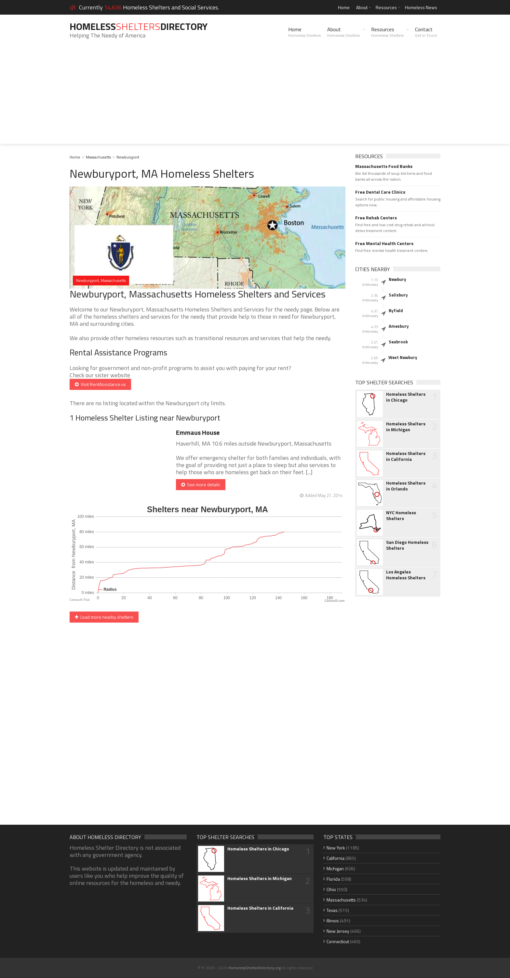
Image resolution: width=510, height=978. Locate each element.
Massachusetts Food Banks (383, 166)
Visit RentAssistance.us (100, 384)
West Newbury (402, 357)
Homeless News (421, 7)
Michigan (335, 868)
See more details (200, 484)
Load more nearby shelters (104, 616)
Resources (386, 7)
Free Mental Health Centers (384, 243)
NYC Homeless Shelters (401, 515)
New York (336, 847)
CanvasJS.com (335, 601)
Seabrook (398, 342)
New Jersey (338, 931)
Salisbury (398, 295)
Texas (332, 910)
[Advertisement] (255, 98)
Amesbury (399, 326)
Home (344, 7)
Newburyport (127, 157)
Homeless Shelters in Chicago (405, 397)
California (335, 858)
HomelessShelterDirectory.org (254, 968)
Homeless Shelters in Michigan (405, 427)
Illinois (333, 920)
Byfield (396, 310)
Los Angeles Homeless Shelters (405, 575)
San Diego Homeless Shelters (407, 545)
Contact (426, 31)
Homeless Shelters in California (405, 456)
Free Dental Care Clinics (380, 192)
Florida (333, 878)
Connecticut (338, 941)
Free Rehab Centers (376, 218)
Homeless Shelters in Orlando (405, 486)
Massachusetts (98, 157)
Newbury (397, 279)
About (362, 7)
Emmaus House (198, 432)
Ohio (331, 889)
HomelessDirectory (139, 26)
